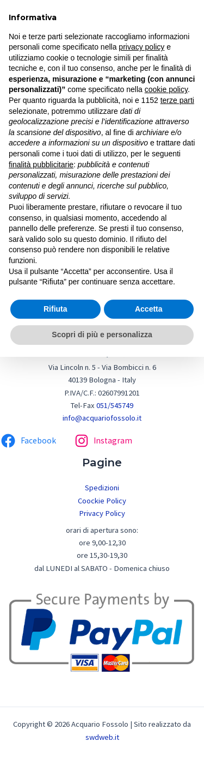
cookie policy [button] (166, 89)
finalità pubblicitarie (41, 164)
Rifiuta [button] (55, 309)
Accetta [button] (149, 309)
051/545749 (114, 405)
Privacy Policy (102, 513)
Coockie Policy (102, 501)
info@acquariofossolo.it (102, 418)
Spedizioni (102, 488)
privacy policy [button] (141, 46)
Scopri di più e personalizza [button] (102, 334)
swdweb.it (102, 737)
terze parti (177, 100)
